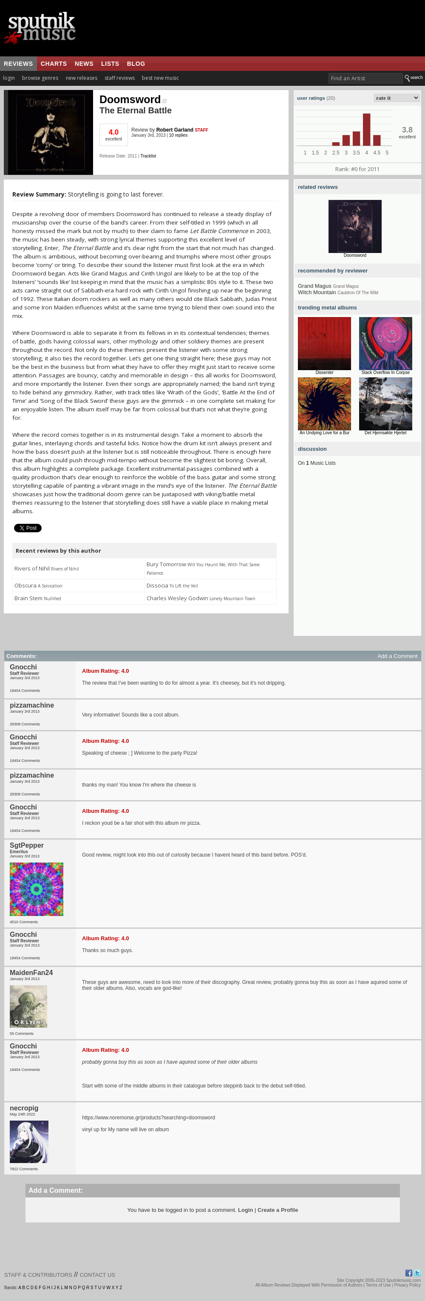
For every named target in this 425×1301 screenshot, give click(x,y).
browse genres (40, 77)
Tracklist (148, 156)
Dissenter (325, 372)
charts (54, 63)
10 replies (178, 135)
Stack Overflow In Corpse (386, 372)
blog (136, 63)
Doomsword (133, 99)
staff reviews (120, 77)
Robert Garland (174, 130)
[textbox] (366, 78)
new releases (81, 77)
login (9, 77)
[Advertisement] (79, 556)
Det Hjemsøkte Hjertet (385, 432)
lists (110, 63)
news (84, 63)
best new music (160, 77)
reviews (18, 63)
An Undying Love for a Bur (324, 432)
